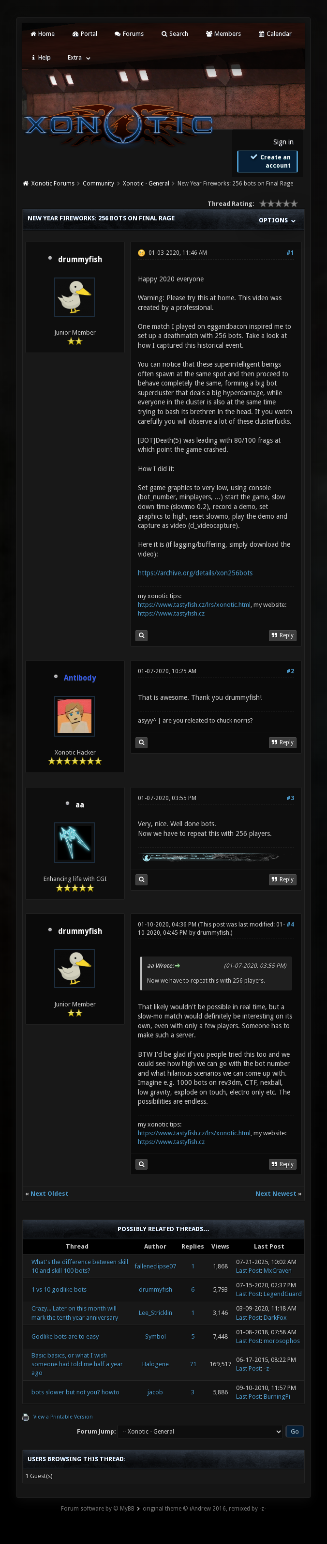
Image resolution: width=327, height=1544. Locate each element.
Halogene (155, 1364)
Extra (75, 57)
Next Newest (276, 1193)
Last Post (248, 1270)
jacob (155, 1392)
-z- (267, 1368)
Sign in (283, 142)
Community (98, 183)
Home (42, 33)
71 (193, 1364)
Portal (84, 33)
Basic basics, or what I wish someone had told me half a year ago (77, 1364)
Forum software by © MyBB (97, 1508)
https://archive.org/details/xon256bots (195, 573)
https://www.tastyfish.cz (171, 613)
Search (174, 33)
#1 (290, 252)
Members (222, 33)
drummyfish (80, 259)
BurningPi (277, 1396)
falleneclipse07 (155, 1266)
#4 (290, 924)
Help (40, 57)
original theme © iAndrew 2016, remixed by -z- (204, 1508)
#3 (290, 798)
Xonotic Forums (52, 183)
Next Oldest (49, 1193)
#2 (290, 671)
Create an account (270, 161)
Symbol (155, 1336)
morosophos (282, 1340)
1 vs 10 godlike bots (59, 1289)
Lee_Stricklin (155, 1312)
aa (79, 805)
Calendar (275, 33)
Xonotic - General (146, 183)
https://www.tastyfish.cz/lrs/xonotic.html (194, 604)
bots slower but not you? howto (75, 1392)
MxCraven (278, 1270)
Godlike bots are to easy (65, 1336)
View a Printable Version (63, 1417)
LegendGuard (283, 1293)
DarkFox (275, 1317)
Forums (129, 33)
